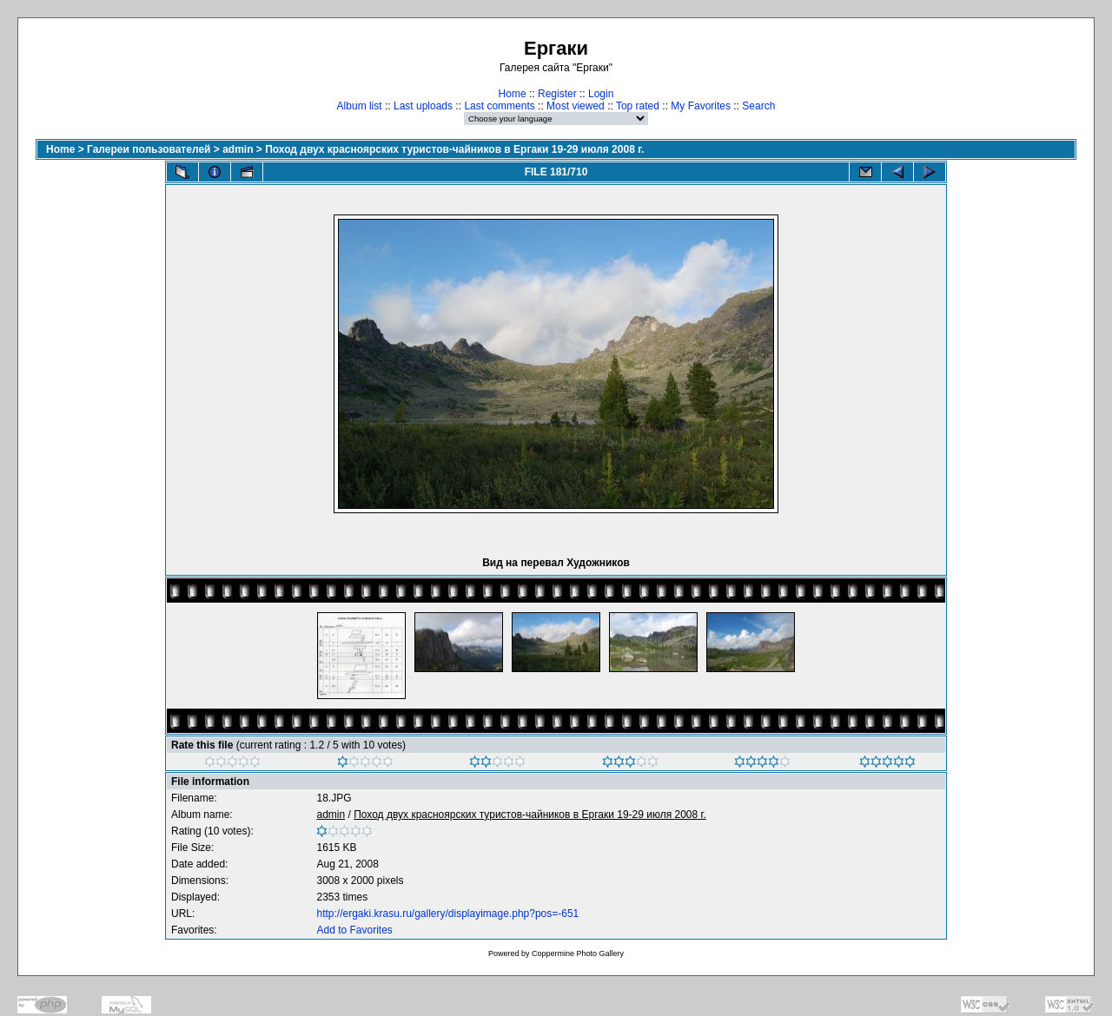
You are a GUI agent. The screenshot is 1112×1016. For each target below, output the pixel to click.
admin (237, 149)
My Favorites (701, 106)
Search (758, 106)
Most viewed (575, 106)
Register (557, 94)
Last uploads (423, 106)
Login (600, 94)
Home (512, 94)
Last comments (499, 106)
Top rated (637, 106)
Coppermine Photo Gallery (578, 953)
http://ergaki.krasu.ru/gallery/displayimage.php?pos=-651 (447, 913)
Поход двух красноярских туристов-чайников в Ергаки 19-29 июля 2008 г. (454, 149)
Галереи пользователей (148, 149)
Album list (359, 106)
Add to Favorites (354, 930)
